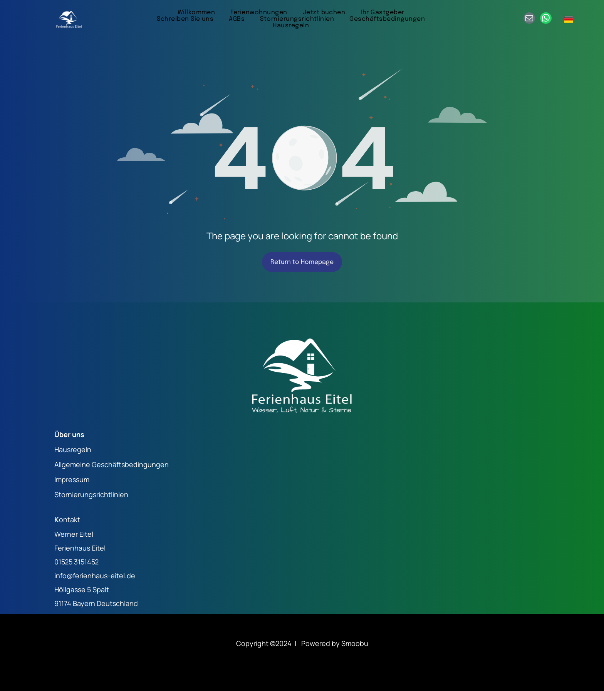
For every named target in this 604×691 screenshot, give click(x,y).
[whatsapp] (546, 19)
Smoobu (354, 643)
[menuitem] (196, 12)
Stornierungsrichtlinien (91, 494)
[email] (529, 19)
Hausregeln (72, 449)
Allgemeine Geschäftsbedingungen (111, 464)
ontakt (69, 519)
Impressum (71, 479)
